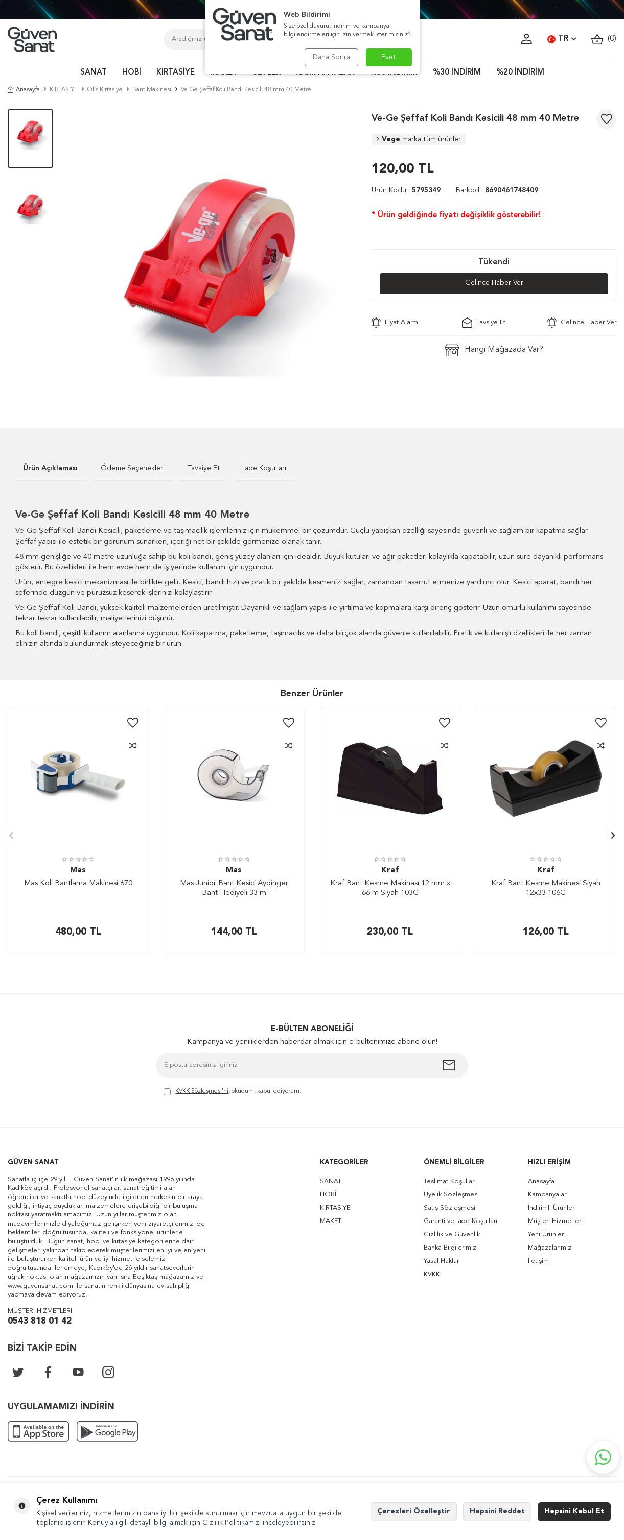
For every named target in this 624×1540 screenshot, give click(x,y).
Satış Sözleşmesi (449, 1208)
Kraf (390, 870)
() (603, 39)
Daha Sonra (331, 57)
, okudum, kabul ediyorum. (232, 1092)
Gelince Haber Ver (494, 283)
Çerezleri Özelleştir (413, 1511)
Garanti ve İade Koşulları (460, 1221)
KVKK (432, 1274)
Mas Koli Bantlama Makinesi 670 (78, 883)
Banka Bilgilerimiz (450, 1247)
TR (561, 39)
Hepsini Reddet (497, 1511)
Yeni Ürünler (546, 1234)
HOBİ (131, 73)
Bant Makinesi (151, 90)
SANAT (93, 73)
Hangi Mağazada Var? (494, 350)
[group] (212, 253)
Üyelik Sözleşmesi (451, 1194)
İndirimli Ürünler (551, 1208)
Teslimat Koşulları (450, 1181)
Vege (419, 139)
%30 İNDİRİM (457, 73)
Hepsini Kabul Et (574, 1511)
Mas (78, 870)
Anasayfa (24, 89)
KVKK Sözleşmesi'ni (201, 1091)
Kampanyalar (547, 1194)
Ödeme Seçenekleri (133, 468)
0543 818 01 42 (40, 1321)
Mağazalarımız (549, 1247)
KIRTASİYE (175, 73)
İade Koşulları (264, 468)
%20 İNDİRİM (520, 73)
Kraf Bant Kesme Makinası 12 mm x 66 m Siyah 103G (390, 888)
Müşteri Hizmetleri (555, 1221)
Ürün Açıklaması (50, 468)
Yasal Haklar (441, 1261)
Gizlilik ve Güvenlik (452, 1234)
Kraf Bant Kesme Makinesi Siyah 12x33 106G (545, 888)
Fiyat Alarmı (396, 322)
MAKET (330, 1221)
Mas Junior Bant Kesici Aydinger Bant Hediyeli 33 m (234, 888)
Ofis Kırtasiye (105, 90)
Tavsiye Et (483, 322)
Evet (388, 57)
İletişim (538, 1261)
